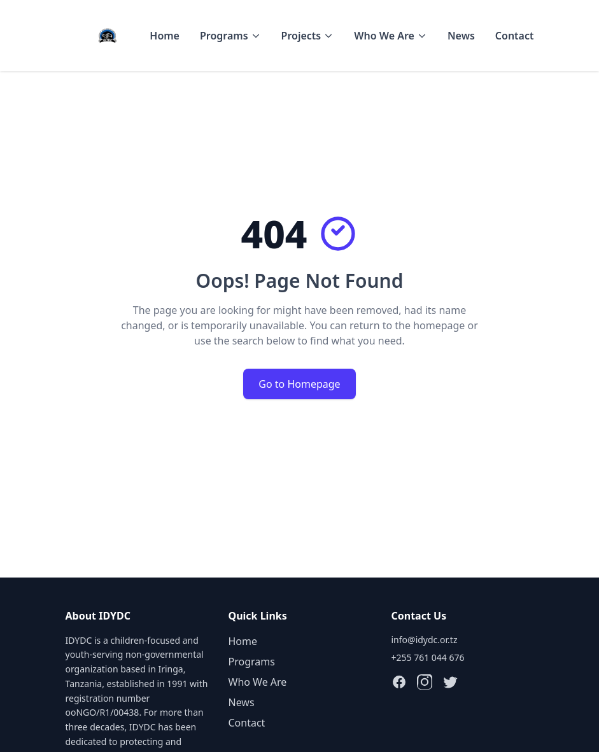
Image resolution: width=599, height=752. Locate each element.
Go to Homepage (299, 384)
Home (165, 36)
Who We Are (390, 36)
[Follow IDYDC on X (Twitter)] (450, 682)
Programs (230, 36)
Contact (514, 36)
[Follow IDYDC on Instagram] (424, 682)
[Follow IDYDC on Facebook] (399, 682)
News (461, 36)
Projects (307, 36)
